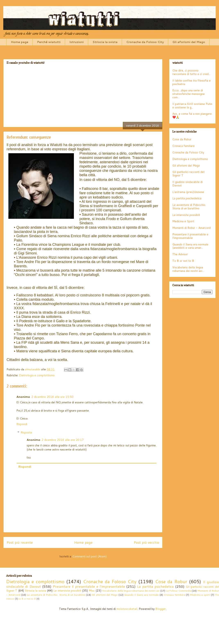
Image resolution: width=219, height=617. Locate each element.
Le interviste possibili (186, 215)
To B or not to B (183, 261)
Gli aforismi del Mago (189, 42)
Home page (19, 42)
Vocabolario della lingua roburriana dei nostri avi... (188, 269)
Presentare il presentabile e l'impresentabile (190, 236)
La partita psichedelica (186, 198)
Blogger (160, 609)
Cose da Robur (181, 139)
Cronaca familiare (183, 146)
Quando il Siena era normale (141, 595)
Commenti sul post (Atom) (89, 556)
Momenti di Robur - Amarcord (191, 228)
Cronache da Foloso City (145, 42)
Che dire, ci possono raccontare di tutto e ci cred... (191, 72)
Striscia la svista (105, 42)
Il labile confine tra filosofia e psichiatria (191, 82)
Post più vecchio (146, 542)
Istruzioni (76, 42)
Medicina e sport (200, 595)
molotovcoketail (126, 609)
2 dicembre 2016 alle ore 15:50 (52, 397)
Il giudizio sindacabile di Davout (187, 183)
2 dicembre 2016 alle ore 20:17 (63, 440)
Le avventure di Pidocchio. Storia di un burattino (189, 206)
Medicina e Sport (183, 221)
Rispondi (21, 424)
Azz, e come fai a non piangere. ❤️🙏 (192, 115)
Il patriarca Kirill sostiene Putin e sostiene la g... (192, 105)
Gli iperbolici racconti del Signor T (188, 173)
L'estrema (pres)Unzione (188, 192)
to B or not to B (27, 598)
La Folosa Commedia (178, 590)
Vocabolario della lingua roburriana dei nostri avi (130, 590)
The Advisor (180, 254)
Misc (92, 591)
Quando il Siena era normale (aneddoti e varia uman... (190, 246)
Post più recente (20, 542)
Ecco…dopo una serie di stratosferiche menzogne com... (188, 93)
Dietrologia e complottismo (37, 375)
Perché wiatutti (49, 42)
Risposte (26, 432)
